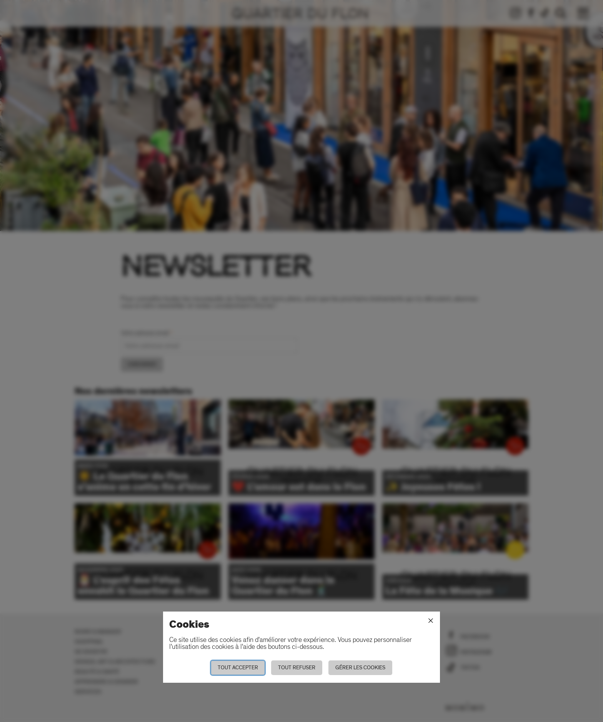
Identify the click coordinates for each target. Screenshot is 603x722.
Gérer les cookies (360, 667)
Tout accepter (238, 667)
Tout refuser (296, 667)
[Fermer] (431, 621)
